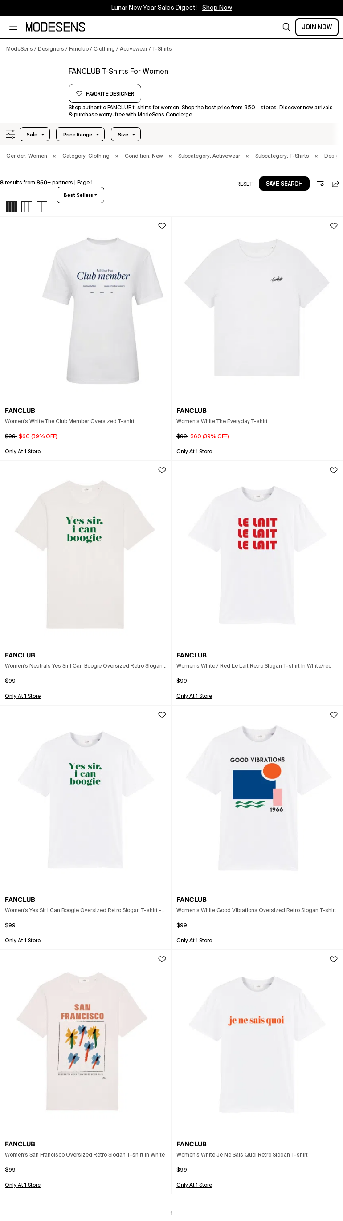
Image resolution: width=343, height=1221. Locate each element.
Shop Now (217, 8)
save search (284, 184)
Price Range (77, 134)
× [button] (54, 156)
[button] (286, 27)
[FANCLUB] (34, 83)
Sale (32, 134)
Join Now (317, 27)
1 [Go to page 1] (171, 1214)
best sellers (78, 195)
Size (123, 134)
